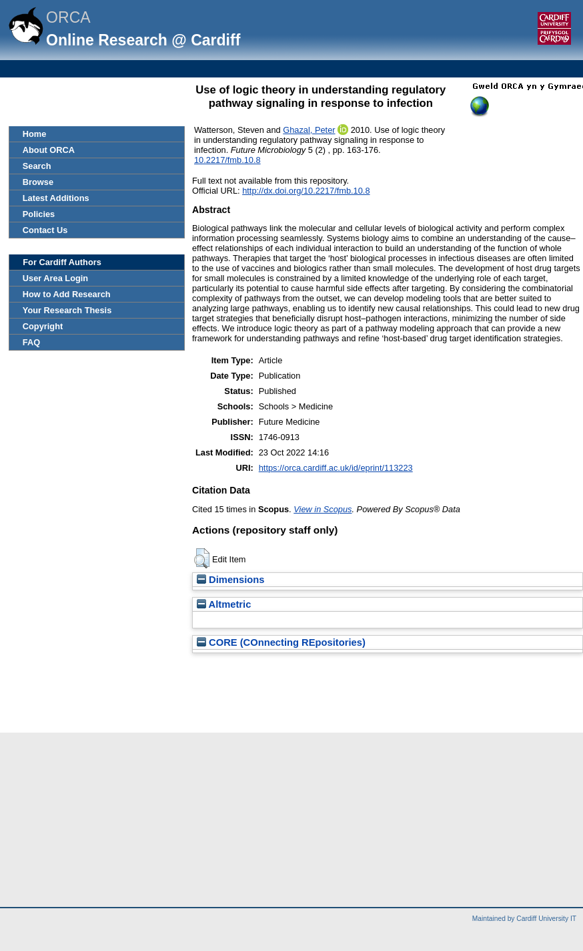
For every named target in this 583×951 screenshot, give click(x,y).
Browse (38, 182)
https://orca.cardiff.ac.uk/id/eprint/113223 (336, 468)
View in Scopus (323, 509)
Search (37, 166)
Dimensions (231, 579)
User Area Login (55, 278)
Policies (39, 214)
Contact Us (45, 230)
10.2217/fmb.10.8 (227, 160)
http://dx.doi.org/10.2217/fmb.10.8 (306, 191)
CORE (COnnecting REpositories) (281, 642)
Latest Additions (56, 198)
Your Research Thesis (67, 310)
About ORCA (49, 150)
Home (35, 134)
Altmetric (224, 604)
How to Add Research (67, 294)
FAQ (31, 342)
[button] (201, 558)
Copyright (43, 326)
